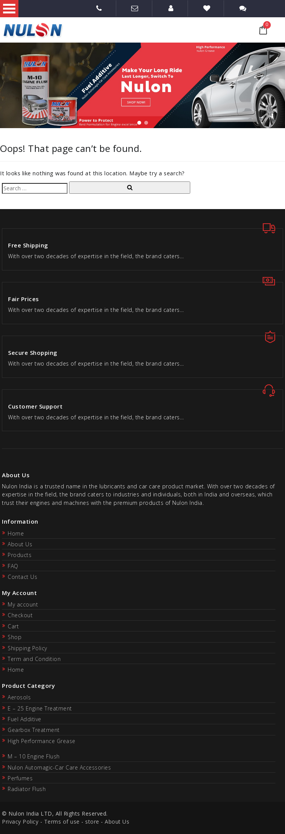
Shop (14, 637)
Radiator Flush (27, 789)
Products (19, 555)
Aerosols (19, 697)
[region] (142, 85)
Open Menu (9, 8)
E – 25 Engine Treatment (40, 708)
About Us (20, 544)
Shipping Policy (27, 648)
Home (16, 533)
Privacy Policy (20, 821)
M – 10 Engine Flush (34, 756)
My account (23, 604)
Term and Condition (34, 659)
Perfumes (20, 778)
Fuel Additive (24, 719)
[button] (139, 123)
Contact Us (22, 576)
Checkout (20, 615)
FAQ (13, 566)
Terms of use (62, 821)
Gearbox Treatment (34, 729)
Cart (13, 626)
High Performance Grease (42, 741)
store (92, 821)
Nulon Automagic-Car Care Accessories (59, 767)
